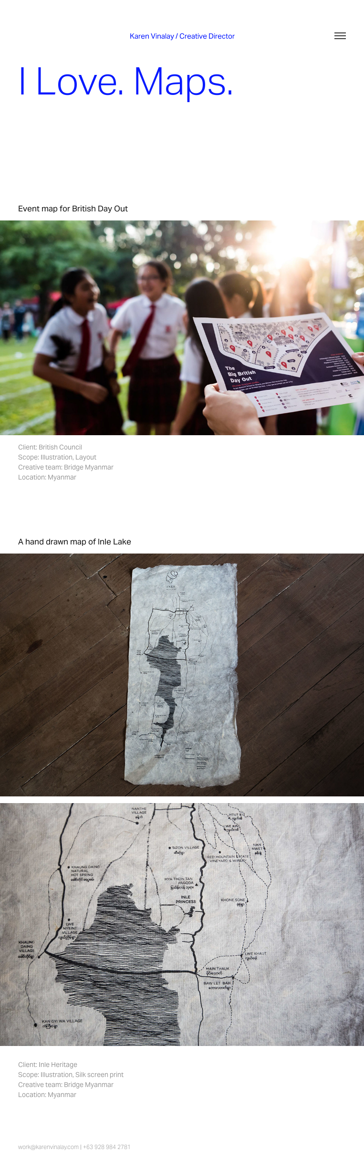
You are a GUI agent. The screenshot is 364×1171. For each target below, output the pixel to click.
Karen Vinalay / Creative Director (182, 36)
